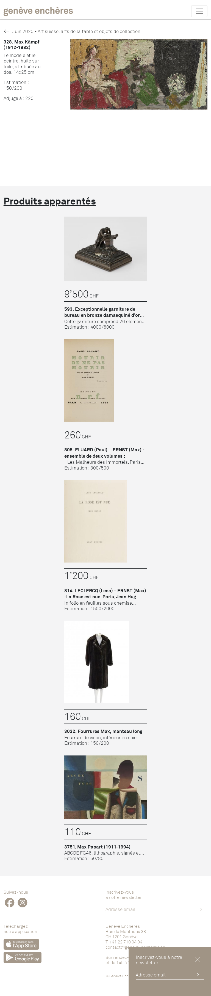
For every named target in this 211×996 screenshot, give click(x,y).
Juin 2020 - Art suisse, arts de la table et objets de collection (72, 31)
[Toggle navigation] (199, 11)
